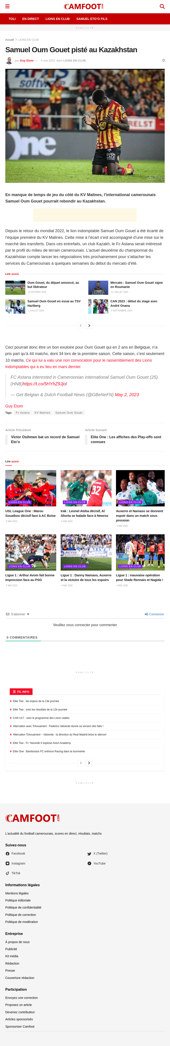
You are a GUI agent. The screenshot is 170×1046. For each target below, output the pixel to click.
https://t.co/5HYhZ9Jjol (45, 383)
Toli (12, 19)
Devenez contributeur (20, 1012)
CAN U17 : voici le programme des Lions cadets (41, 718)
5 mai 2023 (48, 60)
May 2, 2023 (127, 394)
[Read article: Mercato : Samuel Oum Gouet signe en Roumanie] (98, 288)
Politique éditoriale (18, 900)
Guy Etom (26, 60)
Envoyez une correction (21, 998)
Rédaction (12, 963)
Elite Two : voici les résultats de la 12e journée (40, 709)
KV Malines (42, 412)
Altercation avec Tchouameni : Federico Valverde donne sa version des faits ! (58, 726)
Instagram (15, 863)
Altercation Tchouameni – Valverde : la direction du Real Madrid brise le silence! (59, 734)
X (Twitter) (97, 853)
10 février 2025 (36, 292)
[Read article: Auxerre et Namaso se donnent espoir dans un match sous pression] (141, 488)
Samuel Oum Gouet (69, 412)
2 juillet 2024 (35, 310)
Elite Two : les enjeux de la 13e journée (36, 701)
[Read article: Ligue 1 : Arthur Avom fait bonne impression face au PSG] (30, 552)
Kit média (11, 956)
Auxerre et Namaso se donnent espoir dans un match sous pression (139, 515)
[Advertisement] (85, 215)
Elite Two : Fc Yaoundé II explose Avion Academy (42, 743)
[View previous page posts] (80, 326)
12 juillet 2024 (119, 292)
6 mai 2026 (67, 521)
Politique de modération (21, 922)
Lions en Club (58, 19)
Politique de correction (20, 915)
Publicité (11, 949)
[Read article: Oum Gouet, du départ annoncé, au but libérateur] (15, 288)
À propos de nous (17, 942)
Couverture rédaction (19, 978)
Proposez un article (18, 1005)
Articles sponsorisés (19, 1019)
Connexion (154, 614)
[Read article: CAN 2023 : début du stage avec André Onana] (98, 306)
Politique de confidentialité (23, 907)
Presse (10, 970)
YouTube (96, 863)
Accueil (9, 39)
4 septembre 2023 (121, 310)
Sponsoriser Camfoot (20, 1026)
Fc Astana (22, 412)
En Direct (30, 19)
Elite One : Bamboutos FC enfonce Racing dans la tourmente (49, 751)
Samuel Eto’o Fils (91, 19)
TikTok (12, 873)
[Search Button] (162, 6)
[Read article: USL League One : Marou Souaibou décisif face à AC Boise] (30, 488)
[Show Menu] (7, 6)
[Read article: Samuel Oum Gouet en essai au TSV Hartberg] (15, 306)
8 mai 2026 (11, 521)
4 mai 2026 (122, 526)
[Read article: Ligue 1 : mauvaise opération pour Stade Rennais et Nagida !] (141, 552)
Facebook (15, 853)
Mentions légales (17, 893)
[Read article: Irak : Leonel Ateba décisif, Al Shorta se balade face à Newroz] (86, 488)
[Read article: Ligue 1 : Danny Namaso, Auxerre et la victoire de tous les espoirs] (86, 552)
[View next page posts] (89, 326)
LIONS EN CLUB (28, 39)
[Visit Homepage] (84, 6)
